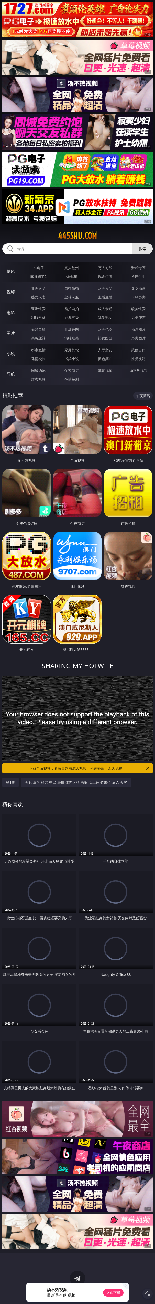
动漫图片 (138, 329)
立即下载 (113, 1292)
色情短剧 (71, 379)
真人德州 (71, 267)
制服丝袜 (38, 317)
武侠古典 (138, 349)
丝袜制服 (71, 297)
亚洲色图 (71, 329)
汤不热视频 (138, 370)
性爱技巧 (138, 358)
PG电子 (38, 267)
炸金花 (71, 276)
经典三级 (71, 317)
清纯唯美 (71, 338)
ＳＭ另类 (138, 297)
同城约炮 (38, 370)
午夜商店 (71, 370)
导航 (11, 374)
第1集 (10, 782)
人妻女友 (105, 349)
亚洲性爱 (38, 308)
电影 (11, 312)
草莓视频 (105, 370)
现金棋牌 (105, 276)
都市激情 (38, 349)
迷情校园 (38, 358)
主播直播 (105, 297)
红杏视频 (38, 379)
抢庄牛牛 (138, 276)
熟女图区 (105, 338)
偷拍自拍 (71, 308)
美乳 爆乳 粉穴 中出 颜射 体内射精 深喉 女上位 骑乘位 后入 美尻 (76, 782)
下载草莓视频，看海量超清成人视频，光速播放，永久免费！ (89, 768)
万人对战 (105, 267)
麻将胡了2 (38, 276)
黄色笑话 (105, 358)
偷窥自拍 (38, 329)
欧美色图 (105, 329)
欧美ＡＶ (105, 288)
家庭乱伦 (71, 349)
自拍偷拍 (71, 288)
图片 (11, 333)
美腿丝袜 (38, 338)
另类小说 (71, 358)
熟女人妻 (38, 297)
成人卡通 (105, 308)
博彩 (11, 271)
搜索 (142, 248)
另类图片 (138, 338)
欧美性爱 (138, 308)
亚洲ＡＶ (38, 288)
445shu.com (77, 236)
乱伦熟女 (105, 317)
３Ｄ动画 (138, 288)
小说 (11, 353)
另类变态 (138, 317)
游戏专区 (138, 267)
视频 (11, 292)
